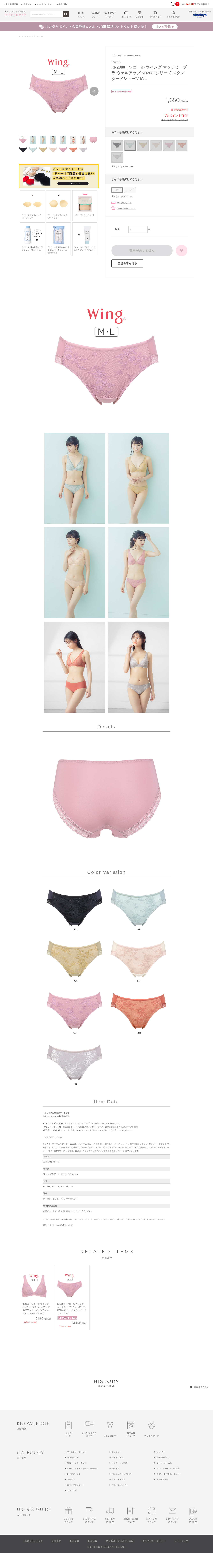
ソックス (71, 1479)
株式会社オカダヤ (34, 1541)
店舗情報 (92, 1541)
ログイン (27, 4)
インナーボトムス (164, 1463)
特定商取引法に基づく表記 (120, 1541)
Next (94, 91)
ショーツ (160, 1452)
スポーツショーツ (119, 1485)
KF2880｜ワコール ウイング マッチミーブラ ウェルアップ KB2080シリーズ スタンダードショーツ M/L (71, 1309)
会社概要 (56, 1541)
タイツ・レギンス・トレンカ (168, 1474)
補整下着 (115, 1468)
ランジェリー (73, 1457)
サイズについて (124, 202)
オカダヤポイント (45, 4)
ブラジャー (116, 1452)
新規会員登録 (12, 4)
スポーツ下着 (162, 1479)
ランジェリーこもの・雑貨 (167, 1468)
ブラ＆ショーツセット (76, 1452)
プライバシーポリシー (154, 1541)
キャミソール (117, 1457)
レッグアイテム (73, 1474)
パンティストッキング (121, 1474)
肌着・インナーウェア (76, 1463)
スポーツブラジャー (75, 1485)
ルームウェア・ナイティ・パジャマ (82, 1468)
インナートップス (119, 1463)
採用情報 (74, 1541)
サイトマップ (181, 1541)
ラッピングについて (126, 208)
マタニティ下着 (118, 1479)
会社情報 (63, 4)
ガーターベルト (163, 1457)
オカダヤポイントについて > (174, 119)
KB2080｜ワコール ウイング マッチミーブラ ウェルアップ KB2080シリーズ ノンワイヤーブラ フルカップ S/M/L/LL (36, 1309)
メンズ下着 (72, 1490)
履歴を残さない (201, 1387)
